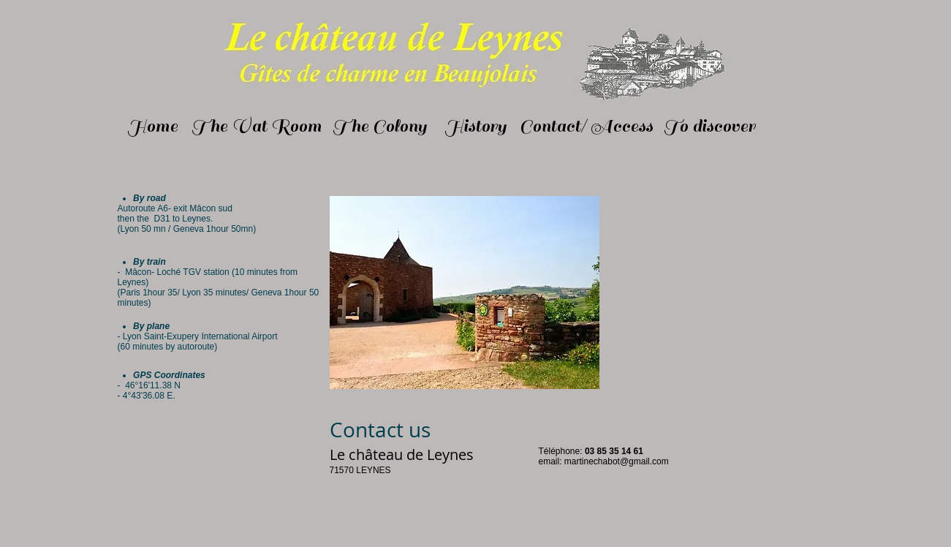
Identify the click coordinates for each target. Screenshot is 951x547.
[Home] (153, 126)
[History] (476, 126)
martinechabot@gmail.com (616, 461)
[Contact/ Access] (586, 126)
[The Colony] (380, 126)
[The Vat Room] (256, 126)
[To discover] (710, 126)
